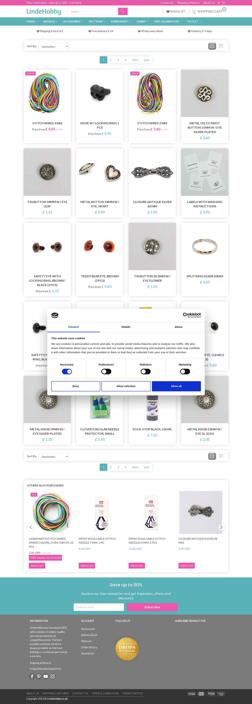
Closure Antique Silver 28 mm (197, 540)
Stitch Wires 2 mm (152, 123)
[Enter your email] (99, 607)
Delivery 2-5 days (201, 31)
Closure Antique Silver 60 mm (152, 204)
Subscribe (152, 607)
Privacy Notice (132, 693)
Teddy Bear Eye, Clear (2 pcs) (205, 357)
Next (135, 59)
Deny (75, 386)
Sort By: (32, 46)
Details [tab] (126, 326)
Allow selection (125, 386)
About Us (209, 2)
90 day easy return (152, 31)
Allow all (176, 386)
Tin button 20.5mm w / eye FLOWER (152, 278)
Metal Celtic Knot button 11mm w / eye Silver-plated (205, 127)
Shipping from (48, 31)
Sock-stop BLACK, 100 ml (152, 429)
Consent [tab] (73, 326)
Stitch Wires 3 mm (47, 123)
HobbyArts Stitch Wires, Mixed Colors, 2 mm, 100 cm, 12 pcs (51, 542)
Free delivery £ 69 (102, 31)
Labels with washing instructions (204, 204)
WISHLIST (176, 11)
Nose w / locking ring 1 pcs (99, 125)
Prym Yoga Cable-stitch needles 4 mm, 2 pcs (147, 540)
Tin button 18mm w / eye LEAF (47, 204)
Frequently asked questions (45, 668)
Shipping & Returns (188, 2)
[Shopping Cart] (208, 11)
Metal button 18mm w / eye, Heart (99, 204)
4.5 (61, 31)
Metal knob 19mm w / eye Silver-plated (47, 431)
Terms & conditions (105, 693)
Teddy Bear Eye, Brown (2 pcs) (100, 278)
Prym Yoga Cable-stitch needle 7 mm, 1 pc (97, 540)
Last (146, 59)
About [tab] (178, 326)
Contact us (166, 2)
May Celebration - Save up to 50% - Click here (53, 2)
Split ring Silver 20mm (205, 276)
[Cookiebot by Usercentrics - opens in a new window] (185, 315)
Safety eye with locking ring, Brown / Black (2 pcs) (47, 280)
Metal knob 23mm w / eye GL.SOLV (204, 431)
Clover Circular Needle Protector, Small (99, 431)
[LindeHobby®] (43, 11)
